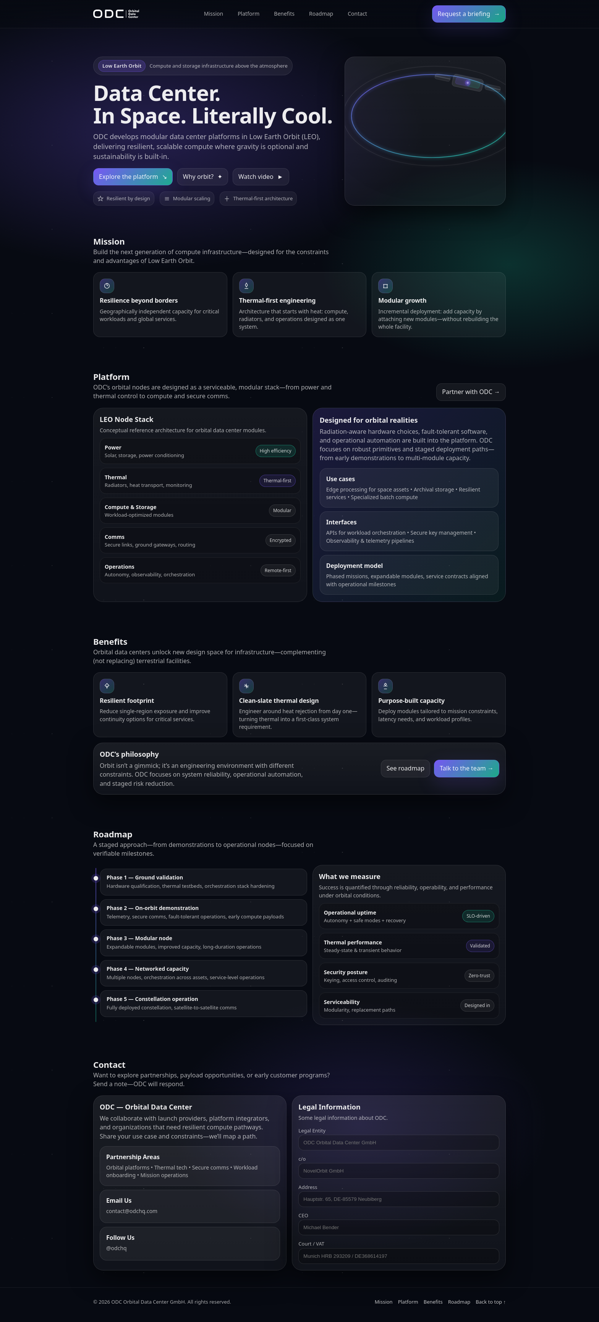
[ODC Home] (116, 14)
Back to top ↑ (491, 1301)
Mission (213, 13)
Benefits (284, 13)
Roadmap (321, 13)
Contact (357, 13)
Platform (248, 13)
